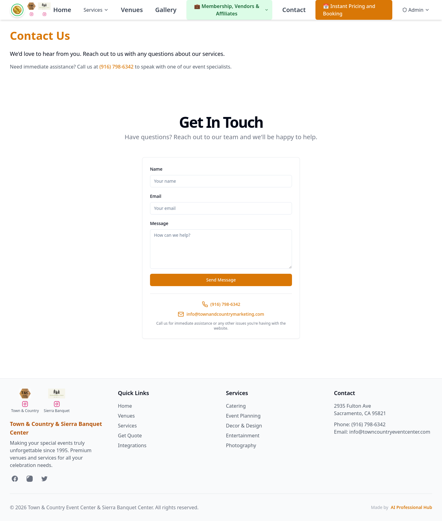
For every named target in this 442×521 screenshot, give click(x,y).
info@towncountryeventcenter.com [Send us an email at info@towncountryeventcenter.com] (389, 431)
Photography (241, 445)
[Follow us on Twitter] (44, 479)
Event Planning (243, 415)
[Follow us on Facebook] (15, 479)
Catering (236, 405)
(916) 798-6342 (116, 66)
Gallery (166, 10)
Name (156, 169)
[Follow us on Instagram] (30, 479)
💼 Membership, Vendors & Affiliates (231, 10)
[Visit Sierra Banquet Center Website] (44, 6)
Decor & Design (244, 425)
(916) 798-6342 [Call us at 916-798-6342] (369, 424)
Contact (294, 10)
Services (96, 9)
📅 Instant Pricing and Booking (349, 10)
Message (159, 223)
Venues (132, 10)
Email (155, 196)
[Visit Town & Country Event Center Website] (31, 6)
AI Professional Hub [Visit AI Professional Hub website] (411, 507)
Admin (416, 9)
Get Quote (130, 435)
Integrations (132, 445)
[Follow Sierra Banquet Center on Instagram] (31, 14)
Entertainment (243, 435)
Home (62, 10)
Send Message (221, 280)
